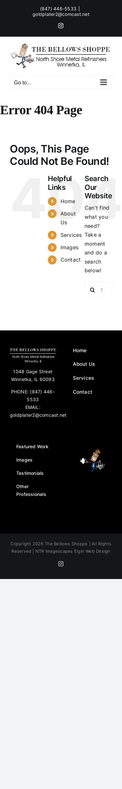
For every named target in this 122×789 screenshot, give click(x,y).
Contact (71, 259)
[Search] (93, 290)
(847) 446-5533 (58, 8)
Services (71, 235)
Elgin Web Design (92, 551)
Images (69, 247)
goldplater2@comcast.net (61, 14)
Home (68, 201)
